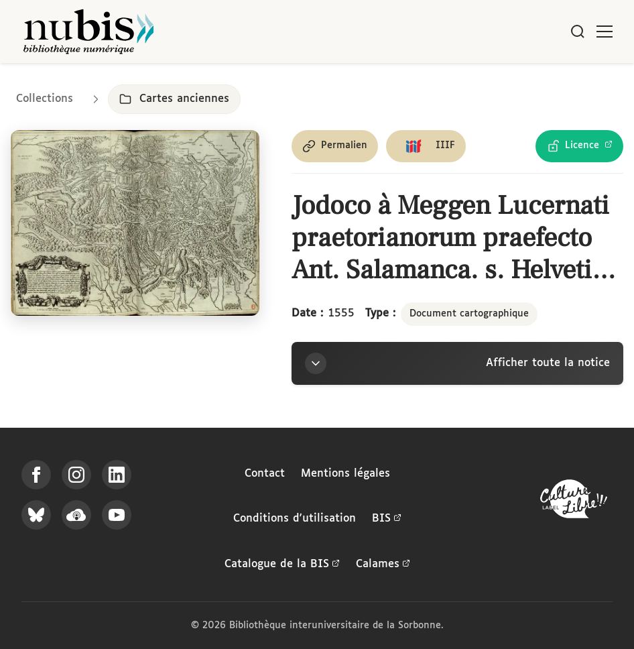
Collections (44, 99)
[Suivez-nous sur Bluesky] (36, 515)
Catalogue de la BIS (282, 564)
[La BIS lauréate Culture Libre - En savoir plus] (574, 502)
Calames (383, 564)
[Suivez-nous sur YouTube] (116, 515)
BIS (386, 519)
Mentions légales (345, 473)
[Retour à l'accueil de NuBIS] (88, 31)
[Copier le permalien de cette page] (335, 146)
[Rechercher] (578, 31)
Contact (265, 473)
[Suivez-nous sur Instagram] (76, 474)
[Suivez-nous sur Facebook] (36, 474)
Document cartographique (469, 313)
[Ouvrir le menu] (604, 31)
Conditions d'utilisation (294, 518)
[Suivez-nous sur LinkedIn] (116, 474)
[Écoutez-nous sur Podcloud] (76, 515)
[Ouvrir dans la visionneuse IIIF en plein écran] (135, 223)
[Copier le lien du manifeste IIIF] (426, 146)
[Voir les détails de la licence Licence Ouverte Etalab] (579, 146)
